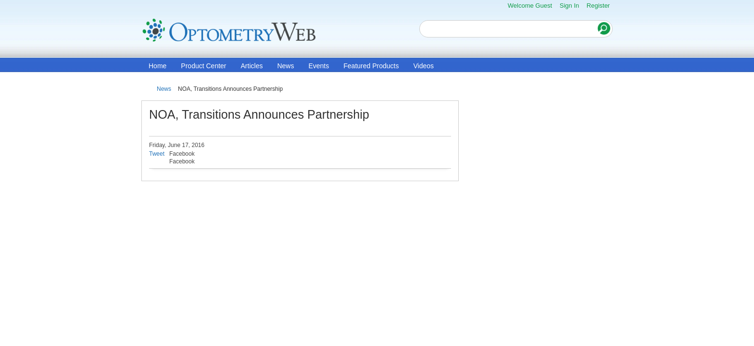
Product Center (203, 66)
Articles (252, 66)
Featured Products (371, 66)
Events (318, 66)
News (285, 66)
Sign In (569, 5)
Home (157, 66)
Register (598, 5)
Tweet (156, 153)
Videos (423, 66)
